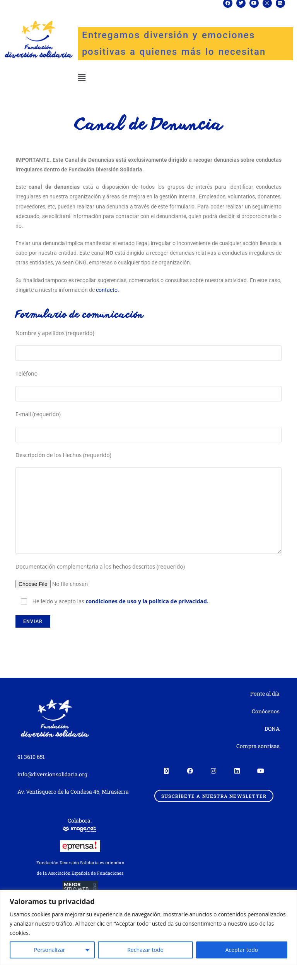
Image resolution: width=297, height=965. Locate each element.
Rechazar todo (145, 949)
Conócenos (266, 711)
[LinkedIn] (237, 770)
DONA (272, 728)
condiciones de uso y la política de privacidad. (146, 601)
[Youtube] (260, 770)
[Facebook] (189, 770)
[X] (166, 770)
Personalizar (49, 949)
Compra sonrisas (258, 746)
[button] (81, 77)
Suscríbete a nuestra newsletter (213, 796)
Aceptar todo (241, 949)
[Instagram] (213, 770)
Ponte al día (265, 693)
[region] (148, 927)
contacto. (107, 290)
